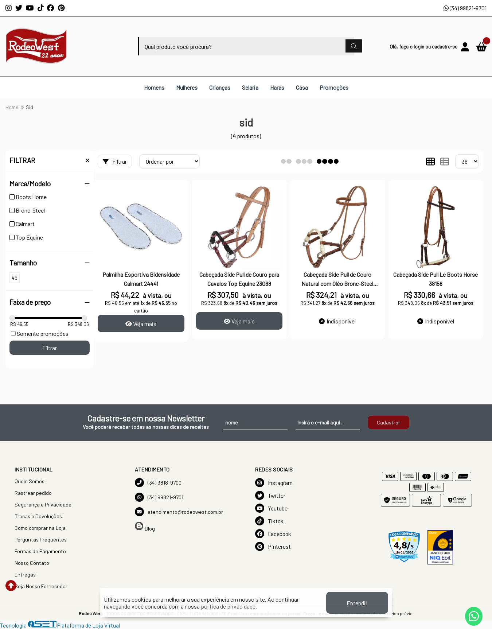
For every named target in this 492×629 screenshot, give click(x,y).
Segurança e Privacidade (43, 504)
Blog (145, 527)
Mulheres (187, 87)
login (419, 46)
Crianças (219, 87)
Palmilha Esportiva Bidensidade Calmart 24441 (141, 279)
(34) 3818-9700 (158, 482)
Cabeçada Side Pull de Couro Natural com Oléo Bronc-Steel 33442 (337, 279)
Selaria (250, 87)
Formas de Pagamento (40, 551)
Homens (154, 87)
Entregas (25, 574)
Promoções (334, 87)
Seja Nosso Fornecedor (41, 586)
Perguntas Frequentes (41, 539)
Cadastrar (388, 422)
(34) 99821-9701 (465, 7)
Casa (302, 87)
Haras (277, 87)
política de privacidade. (229, 606)
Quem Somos (29, 481)
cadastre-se (444, 46)
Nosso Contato (32, 563)
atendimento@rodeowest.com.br (179, 511)
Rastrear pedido (33, 493)
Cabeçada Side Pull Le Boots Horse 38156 (435, 279)
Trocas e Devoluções (38, 516)
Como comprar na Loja (40, 528)
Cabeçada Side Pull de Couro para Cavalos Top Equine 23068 (239, 279)
